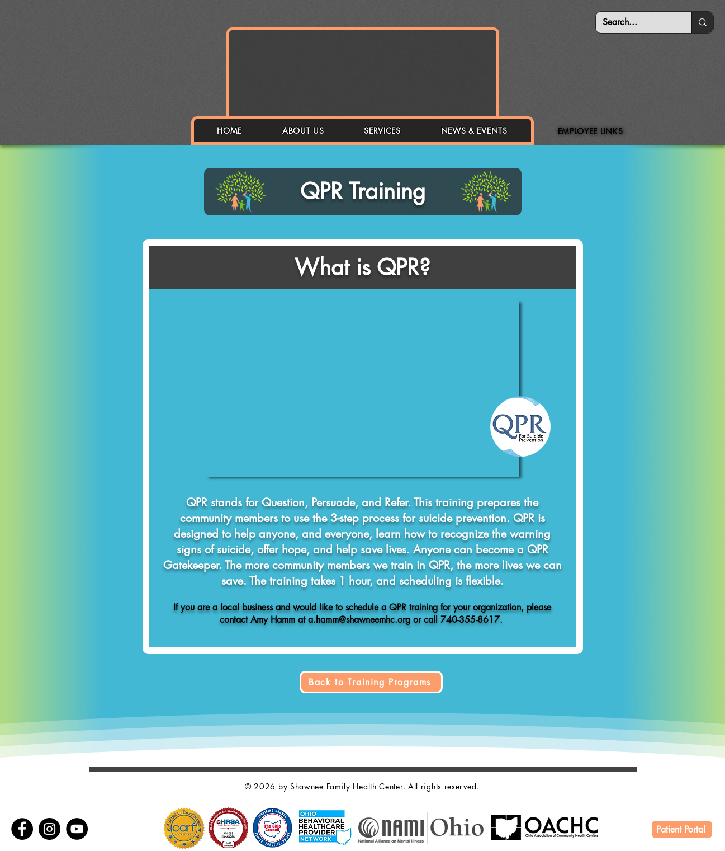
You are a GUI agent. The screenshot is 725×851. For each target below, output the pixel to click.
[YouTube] (77, 829)
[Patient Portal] (682, 829)
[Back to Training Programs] (371, 682)
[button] (303, 131)
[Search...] (635, 22)
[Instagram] (49, 829)
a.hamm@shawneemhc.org (359, 620)
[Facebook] (22, 829)
